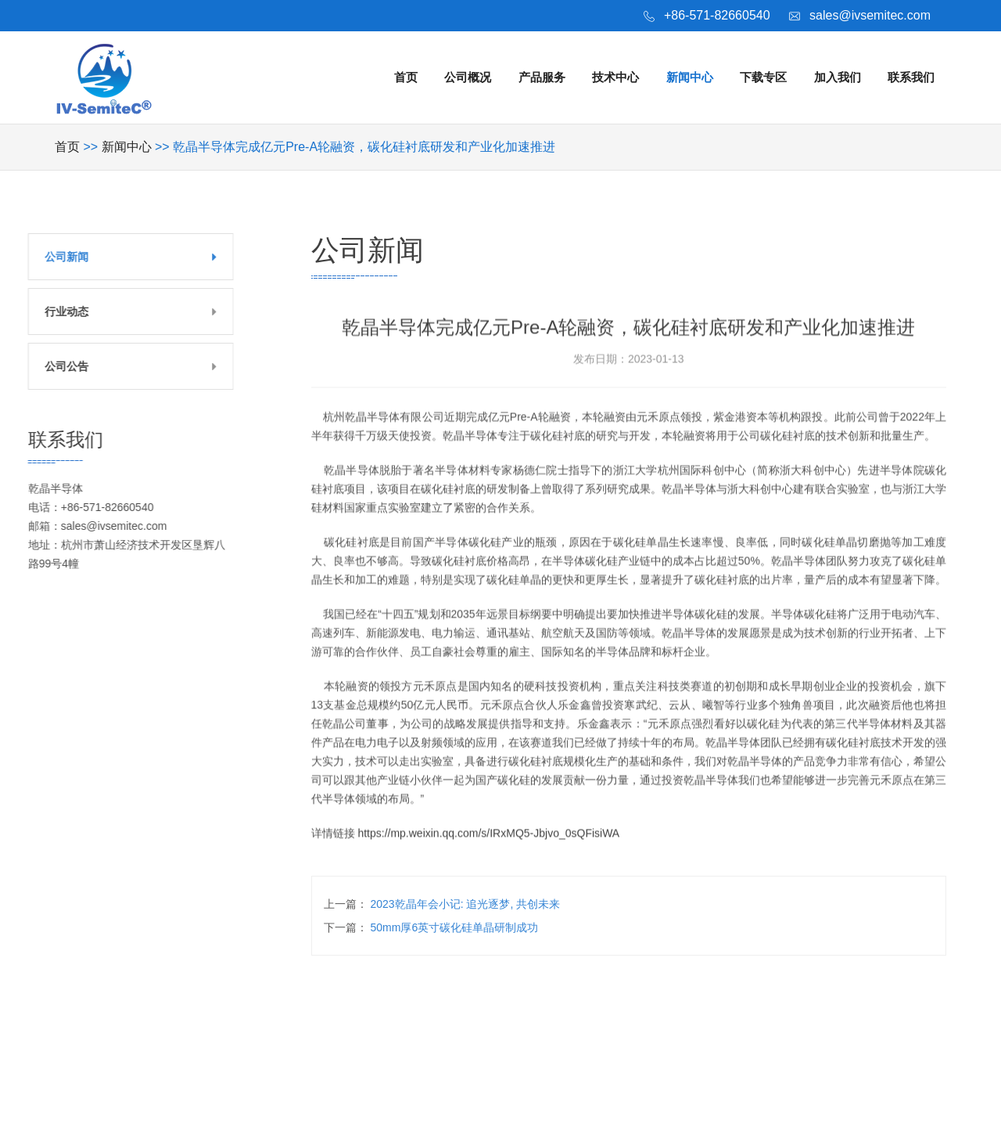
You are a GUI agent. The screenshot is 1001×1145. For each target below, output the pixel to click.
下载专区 (763, 77)
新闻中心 (689, 77)
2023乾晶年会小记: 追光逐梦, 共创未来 (466, 904)
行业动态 (50, 311)
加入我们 (837, 77)
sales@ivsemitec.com (870, 15)
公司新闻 (50, 256)
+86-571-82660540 (717, 15)
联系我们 (911, 77)
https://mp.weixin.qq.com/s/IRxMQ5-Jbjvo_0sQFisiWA (488, 853)
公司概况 (467, 77)
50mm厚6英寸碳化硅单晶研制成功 (455, 927)
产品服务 (541, 77)
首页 (406, 77)
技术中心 (615, 77)
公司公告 (50, 366)
